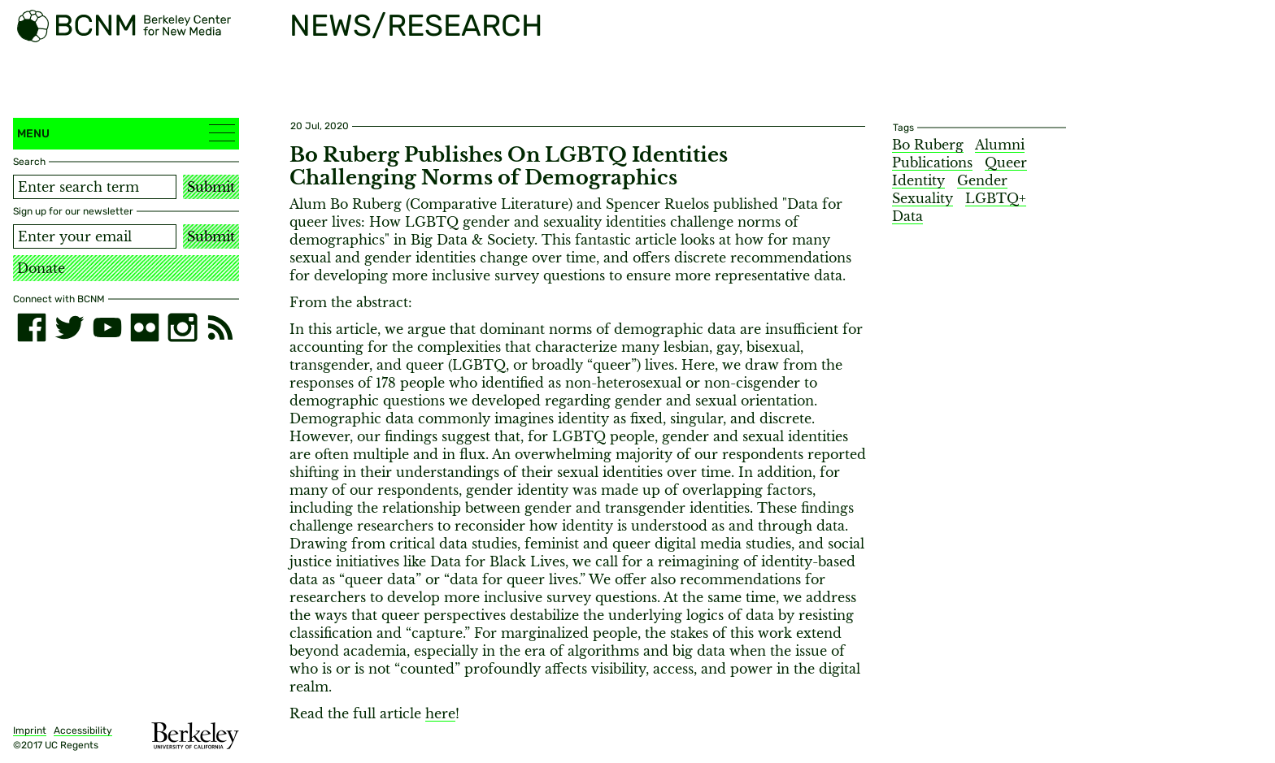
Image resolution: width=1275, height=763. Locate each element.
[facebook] (31, 327)
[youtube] (107, 327)
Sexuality (922, 198)
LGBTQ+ (995, 198)
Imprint (29, 730)
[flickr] (144, 327)
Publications (932, 162)
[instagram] (182, 327)
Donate (41, 268)
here (440, 713)
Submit (211, 187)
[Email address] (94, 236)
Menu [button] (126, 132)
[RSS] (220, 327)
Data (907, 216)
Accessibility (83, 730)
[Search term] (94, 187)
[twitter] (69, 327)
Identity (918, 180)
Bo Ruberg (928, 145)
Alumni (1000, 145)
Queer (1006, 162)
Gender (982, 180)
